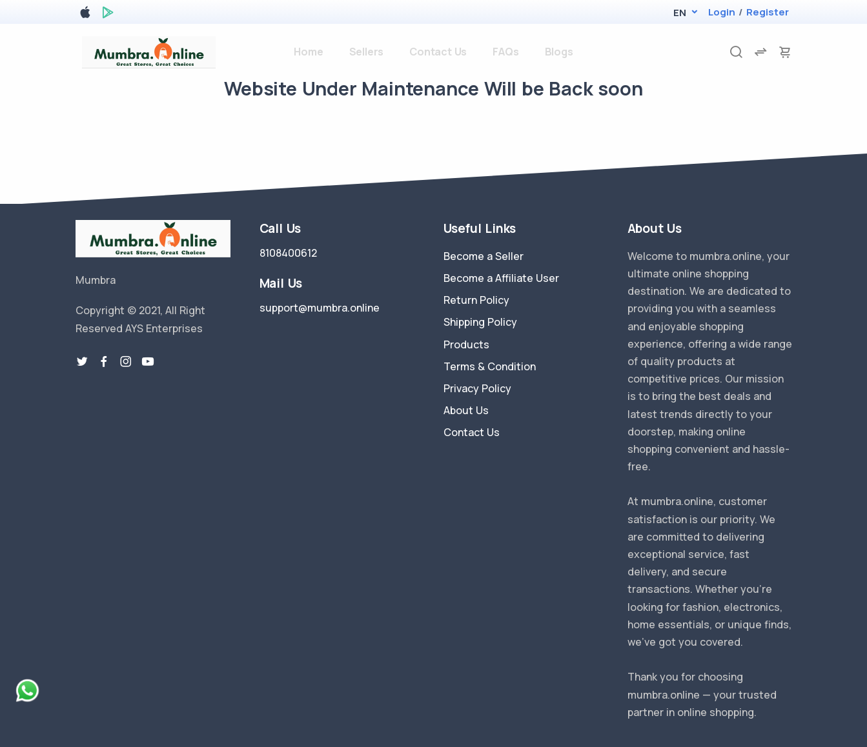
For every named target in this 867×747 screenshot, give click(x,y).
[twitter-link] (82, 362)
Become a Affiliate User (501, 278)
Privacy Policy (477, 388)
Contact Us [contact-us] (438, 52)
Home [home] (308, 52)
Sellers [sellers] (366, 52)
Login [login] (721, 12)
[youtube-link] (147, 362)
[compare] (760, 52)
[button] (679, 12)
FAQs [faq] (505, 52)
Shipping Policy (480, 322)
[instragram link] (125, 362)
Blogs (559, 52)
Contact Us (472, 432)
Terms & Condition (490, 366)
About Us (466, 410)
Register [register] (767, 12)
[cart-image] (785, 52)
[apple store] (85, 14)
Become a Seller (484, 256)
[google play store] (107, 14)
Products (466, 344)
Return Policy (476, 300)
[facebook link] (103, 362)
